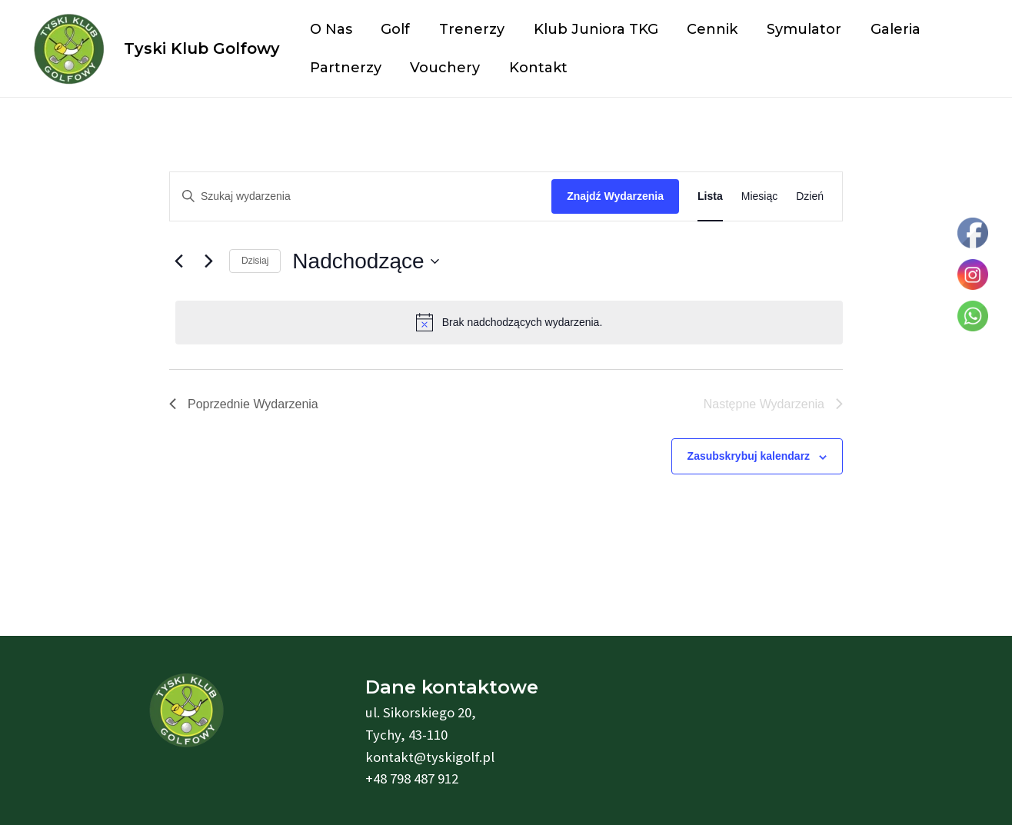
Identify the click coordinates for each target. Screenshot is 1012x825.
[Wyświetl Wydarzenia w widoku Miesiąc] (759, 196)
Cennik (706, 29)
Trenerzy (468, 29)
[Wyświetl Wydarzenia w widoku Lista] (710, 196)
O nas (330, 29)
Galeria (887, 29)
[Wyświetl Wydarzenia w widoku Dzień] (810, 196)
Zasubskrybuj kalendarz (749, 456)
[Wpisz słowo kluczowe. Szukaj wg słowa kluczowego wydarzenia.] (360, 196)
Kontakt (535, 67)
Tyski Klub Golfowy (202, 48)
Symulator (797, 29)
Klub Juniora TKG (591, 29)
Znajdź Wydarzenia (615, 196)
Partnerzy (345, 67)
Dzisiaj (254, 260)
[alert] (509, 322)
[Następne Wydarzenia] (208, 261)
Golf (393, 29)
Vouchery (443, 67)
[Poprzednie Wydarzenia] (178, 261)
